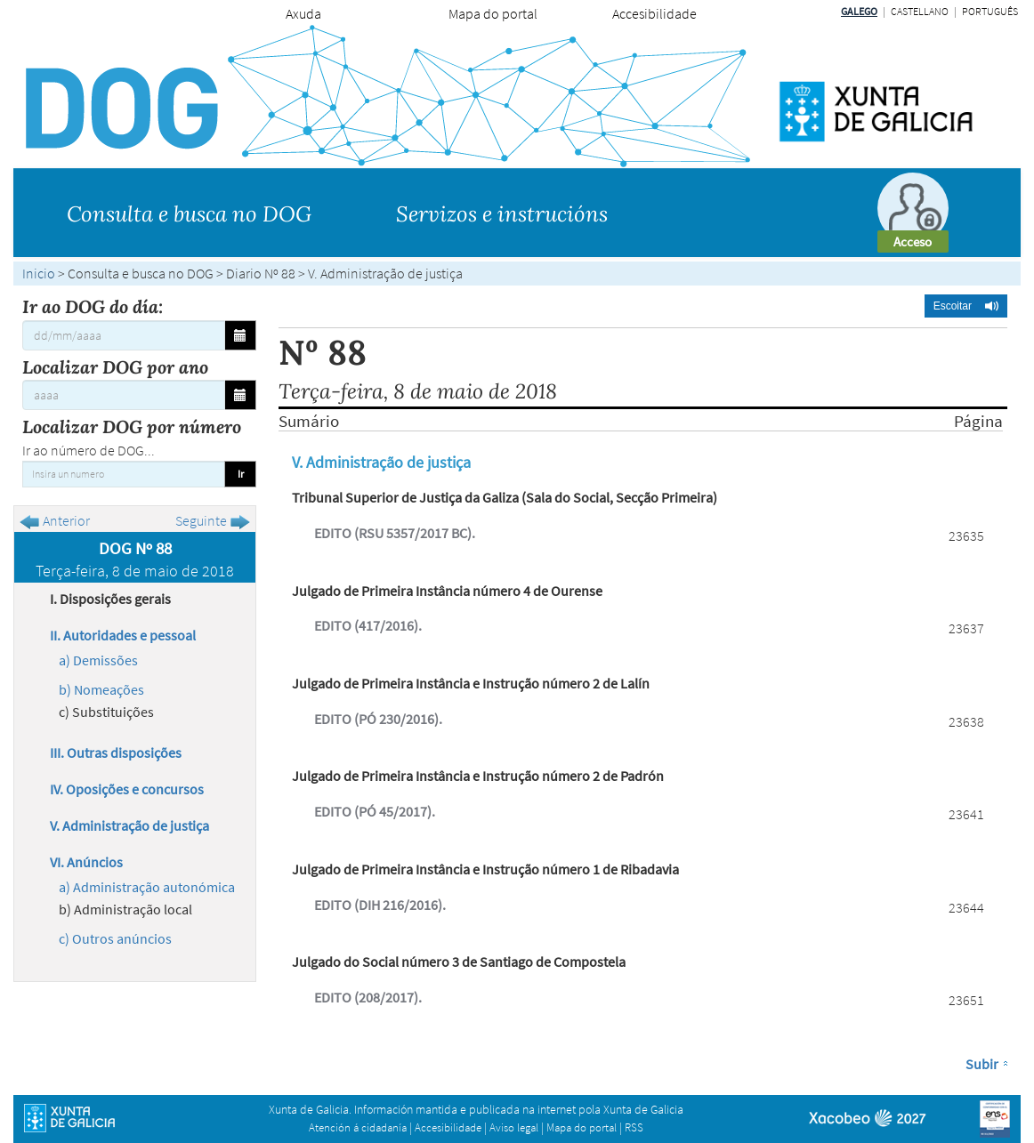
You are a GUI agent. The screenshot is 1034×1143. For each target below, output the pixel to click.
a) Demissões (98, 660)
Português (990, 11)
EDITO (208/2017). (368, 997)
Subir (981, 1064)
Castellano (920, 11)
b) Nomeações (101, 689)
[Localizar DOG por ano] (123, 395)
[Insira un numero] (123, 474)
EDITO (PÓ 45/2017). (374, 811)
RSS (634, 1127)
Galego (859, 11)
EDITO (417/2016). (368, 625)
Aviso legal (513, 1127)
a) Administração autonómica (147, 887)
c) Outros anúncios (115, 938)
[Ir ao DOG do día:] (123, 335)
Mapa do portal (492, 13)
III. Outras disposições (116, 752)
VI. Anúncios (86, 862)
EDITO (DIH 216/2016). (380, 905)
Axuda (303, 13)
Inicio (38, 273)
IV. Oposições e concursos (127, 789)
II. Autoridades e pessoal (123, 635)
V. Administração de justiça (129, 825)
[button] (966, 306)
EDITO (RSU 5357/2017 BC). (394, 533)
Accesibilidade (654, 13)
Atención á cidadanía (358, 1127)
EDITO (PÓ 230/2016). (378, 719)
